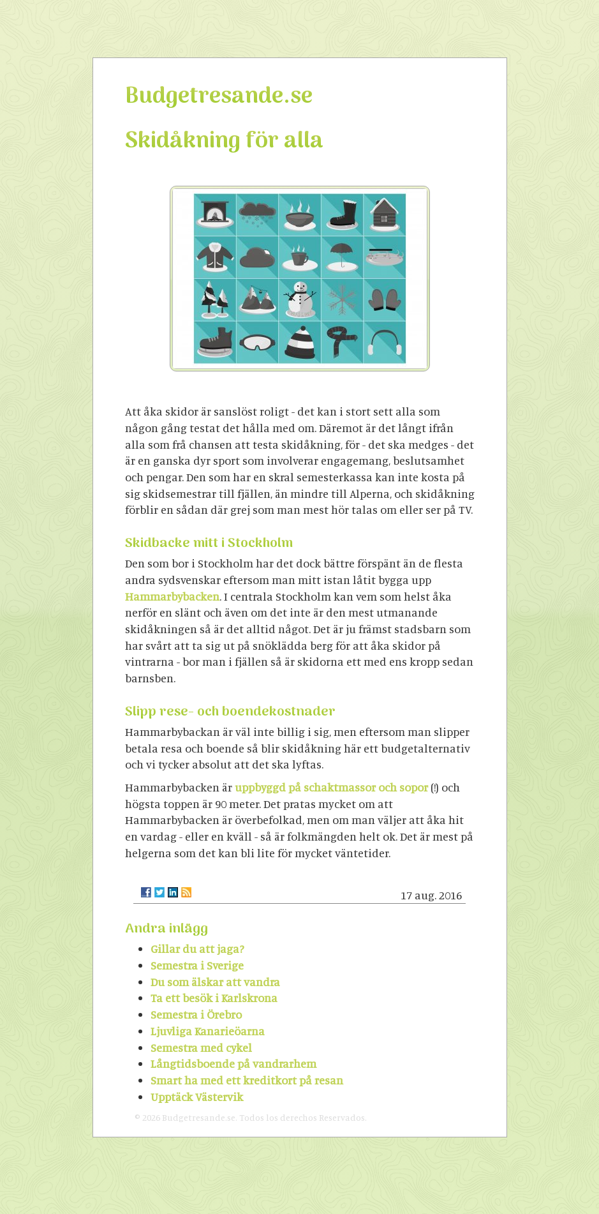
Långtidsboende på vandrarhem (233, 1063)
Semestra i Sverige (197, 965)
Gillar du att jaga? (197, 948)
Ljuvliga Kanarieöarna (208, 1031)
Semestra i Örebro (196, 1014)
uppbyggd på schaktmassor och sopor (331, 787)
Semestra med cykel (201, 1047)
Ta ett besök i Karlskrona (214, 998)
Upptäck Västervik (197, 1097)
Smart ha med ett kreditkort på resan (247, 1080)
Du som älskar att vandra (215, 982)
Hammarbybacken (172, 596)
